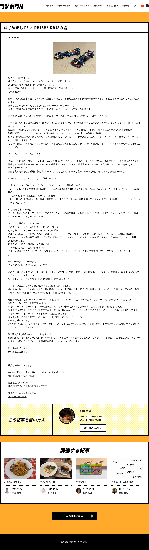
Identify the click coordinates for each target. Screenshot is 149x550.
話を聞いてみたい (93, 428)
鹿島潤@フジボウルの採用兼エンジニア (27, 386)
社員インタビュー (81, 6)
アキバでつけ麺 (47, 482)
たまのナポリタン (12, 482)
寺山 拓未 (16, 492)
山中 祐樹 (52, 492)
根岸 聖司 (123, 492)
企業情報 (125, 6)
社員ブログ (98, 6)
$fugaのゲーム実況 (17, 396)
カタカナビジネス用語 (122, 482)
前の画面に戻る (74, 516)
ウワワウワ (81, 482)
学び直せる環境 (63, 6)
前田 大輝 (85, 410)
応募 (135, 6)
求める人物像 (112, 6)
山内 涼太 (87, 492)
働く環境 (49, 6)
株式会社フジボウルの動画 (21, 376)
